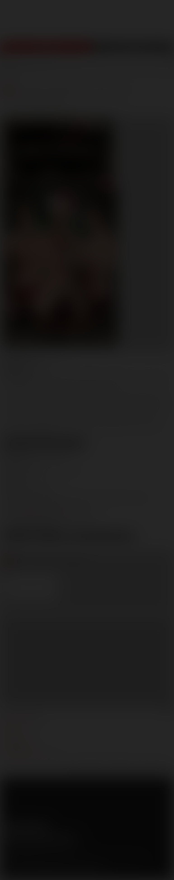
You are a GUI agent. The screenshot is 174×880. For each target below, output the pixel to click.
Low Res (18, 537)
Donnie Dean (84, 377)
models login (15, 744)
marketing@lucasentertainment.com (48, 504)
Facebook (7, 826)
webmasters (14, 724)
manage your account (23, 717)
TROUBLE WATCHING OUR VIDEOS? (31, 758)
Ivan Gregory (117, 377)
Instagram (45, 826)
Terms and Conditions (18, 855)
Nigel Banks (18, 383)
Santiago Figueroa (57, 383)
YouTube (26, 826)
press (8, 731)
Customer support (20, 751)
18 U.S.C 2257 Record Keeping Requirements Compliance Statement (52, 873)
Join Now (46, 50)
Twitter (16, 826)
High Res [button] (51, 537)
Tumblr (35, 826)
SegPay (57, 862)
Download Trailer (102, 537)
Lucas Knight (151, 377)
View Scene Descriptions (44, 443)
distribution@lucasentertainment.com (49, 520)
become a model (17, 738)
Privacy (44, 855)
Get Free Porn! (133, 50)
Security (60, 855)
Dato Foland (50, 377)
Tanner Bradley (100, 383)
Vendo (69, 862)
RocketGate (93, 862)
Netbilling (42, 862)
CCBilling (26, 862)
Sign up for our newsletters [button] (40, 838)
